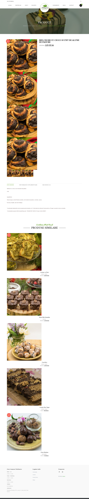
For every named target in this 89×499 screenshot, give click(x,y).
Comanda (35, 472)
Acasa (10, 5)
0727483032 (11, 1)
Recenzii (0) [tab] (48, 185)
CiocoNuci (44, 362)
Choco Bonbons (44, 452)
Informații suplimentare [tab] (29, 185)
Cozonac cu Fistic (44, 272)
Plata (34, 480)
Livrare (34, 474)
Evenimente (55, 5)
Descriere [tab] (10, 185)
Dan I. (64, 476)
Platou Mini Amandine (44, 317)
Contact (71, 5)
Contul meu (35, 477)
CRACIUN (34, 26)
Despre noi (18, 5)
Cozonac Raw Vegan (44, 407)
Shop (26, 5)
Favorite (34, 5)
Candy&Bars (44, 454)
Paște (46, 274)
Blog (64, 5)
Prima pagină (27, 26)
